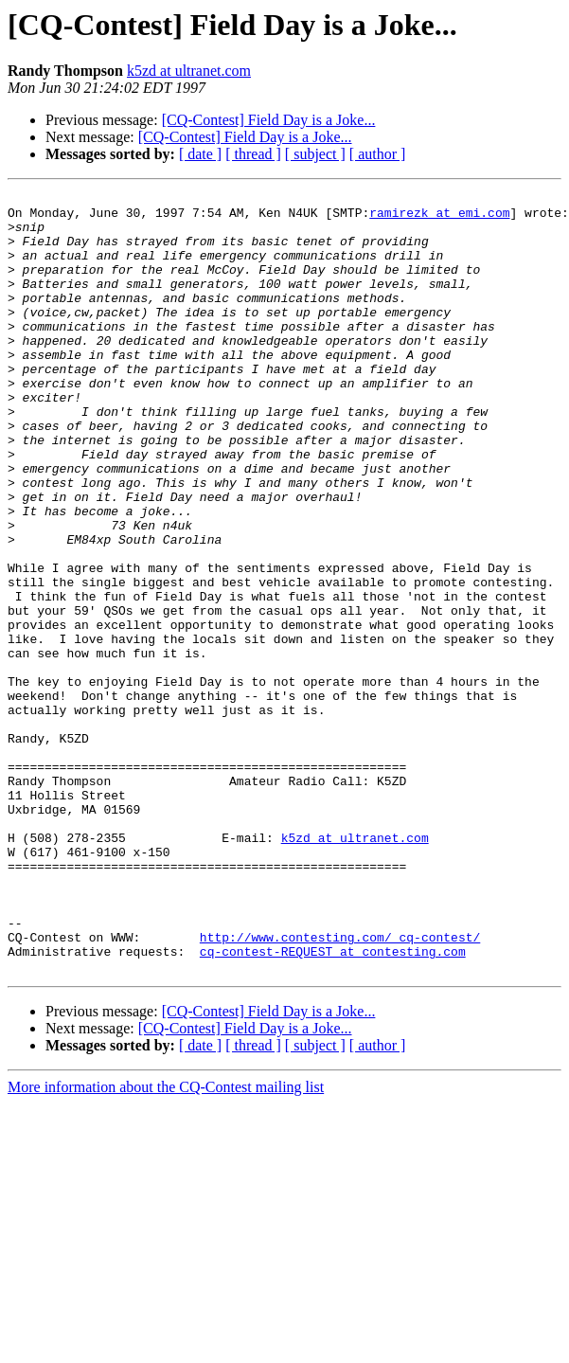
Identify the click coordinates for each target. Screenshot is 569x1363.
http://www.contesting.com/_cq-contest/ (340, 1087)
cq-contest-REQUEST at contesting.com (333, 1104)
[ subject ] (315, 154)
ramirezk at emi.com (439, 217)
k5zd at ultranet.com (189, 71)
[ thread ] (253, 154)
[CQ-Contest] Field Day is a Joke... (269, 120)
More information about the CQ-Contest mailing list (166, 1243)
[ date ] (200, 154)
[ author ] (377, 154)
